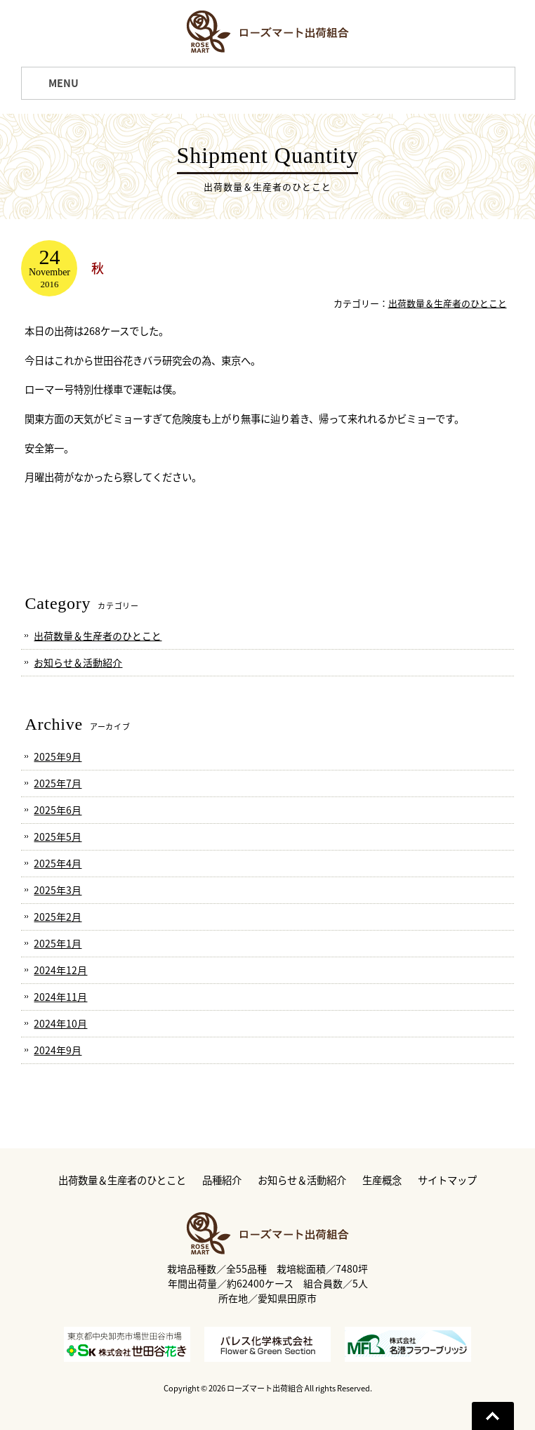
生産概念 (382, 1180)
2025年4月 (57, 863)
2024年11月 (60, 997)
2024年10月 (60, 1023)
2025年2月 (57, 917)
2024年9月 (57, 1050)
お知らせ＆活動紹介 (78, 662)
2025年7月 (57, 783)
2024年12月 (60, 970)
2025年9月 (57, 756)
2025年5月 (57, 836)
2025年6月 (57, 810)
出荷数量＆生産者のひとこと (447, 303)
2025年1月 (57, 943)
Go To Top (493, 1416)
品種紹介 (222, 1180)
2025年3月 (57, 890)
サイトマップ (447, 1180)
